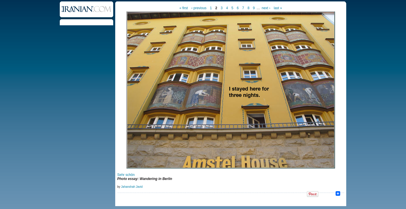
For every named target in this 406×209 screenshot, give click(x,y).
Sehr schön (126, 175)
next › (266, 8)
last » (278, 8)
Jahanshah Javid (132, 186)
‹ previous (199, 8)
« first (184, 8)
